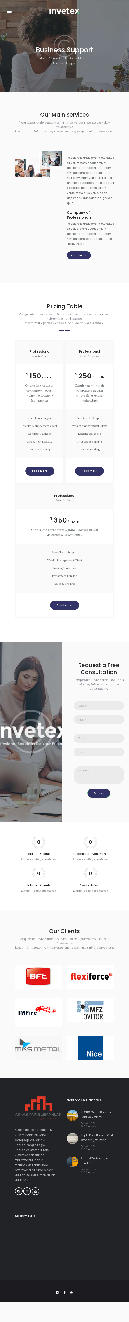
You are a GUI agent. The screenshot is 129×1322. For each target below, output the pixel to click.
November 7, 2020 (89, 1123)
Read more (79, 255)
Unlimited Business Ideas (68, 58)
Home (44, 58)
